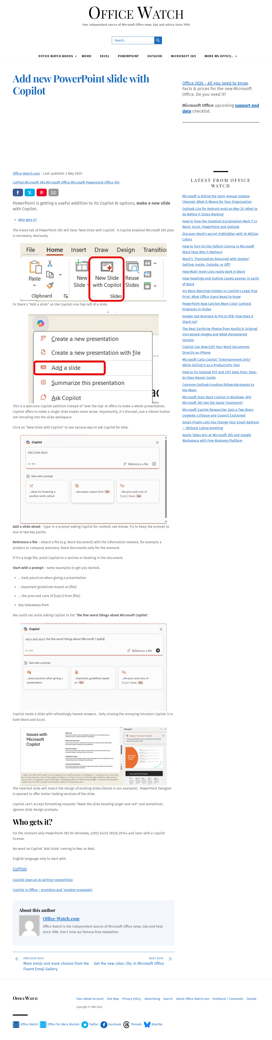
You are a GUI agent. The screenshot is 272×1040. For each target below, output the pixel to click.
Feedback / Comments (227, 998)
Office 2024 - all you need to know (215, 82)
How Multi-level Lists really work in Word (213, 271)
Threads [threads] (132, 1024)
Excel (104, 56)
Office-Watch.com (61, 918)
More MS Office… (219, 56)
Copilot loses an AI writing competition (43, 879)
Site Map (113, 998)
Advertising (152, 998)
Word (87, 56)
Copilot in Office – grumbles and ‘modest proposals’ (53, 889)
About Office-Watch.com (192, 998)
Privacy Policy (131, 998)
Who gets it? (27, 219)
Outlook (155, 56)
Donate (251, 998)
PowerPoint (128, 56)
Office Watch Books (55, 56)
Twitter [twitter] (90, 1024)
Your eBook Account (89, 998)
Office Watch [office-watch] (25, 1024)
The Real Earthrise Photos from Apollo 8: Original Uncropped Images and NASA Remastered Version (220, 334)
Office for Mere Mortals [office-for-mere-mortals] (59, 1024)
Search (168, 998)
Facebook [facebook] (111, 1024)
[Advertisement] (93, 134)
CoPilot (20, 868)
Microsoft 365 (183, 56)
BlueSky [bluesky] (153, 1024)
